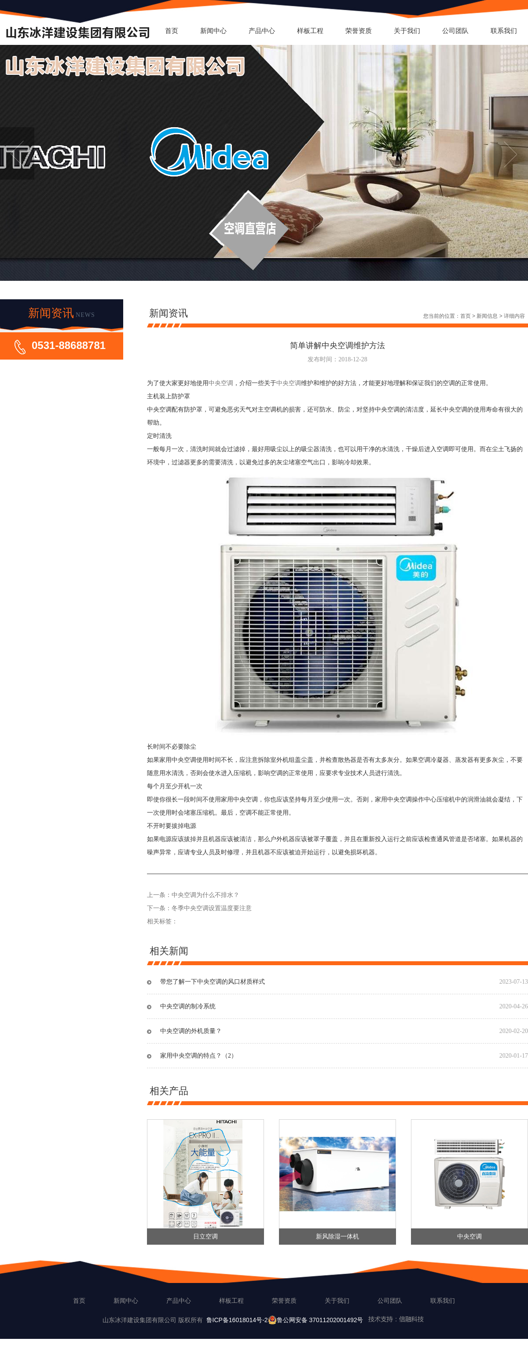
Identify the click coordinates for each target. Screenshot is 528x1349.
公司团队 (455, 30)
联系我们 (504, 30)
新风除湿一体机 (337, 1236)
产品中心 (262, 30)
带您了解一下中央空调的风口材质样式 (212, 981)
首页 (171, 30)
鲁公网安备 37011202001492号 (347, 1320)
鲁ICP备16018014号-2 (237, 1319)
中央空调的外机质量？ (191, 1031)
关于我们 (407, 30)
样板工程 (310, 30)
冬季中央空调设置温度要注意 (212, 908)
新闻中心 (213, 30)
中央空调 (221, 383)
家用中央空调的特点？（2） (198, 1055)
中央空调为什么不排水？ (205, 895)
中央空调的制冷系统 (188, 1006)
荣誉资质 (358, 30)
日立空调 (205, 1236)
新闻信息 (487, 316)
